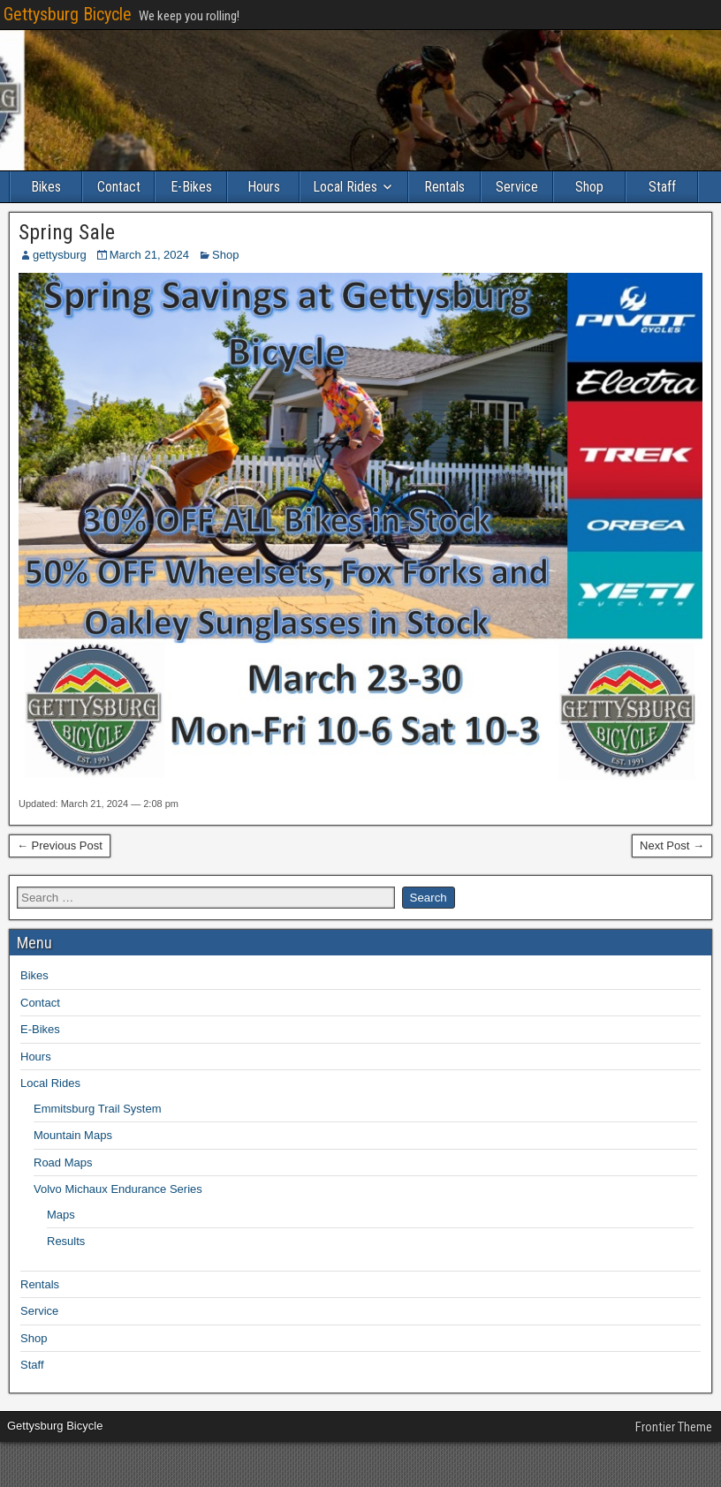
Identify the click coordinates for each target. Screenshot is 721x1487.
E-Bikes (191, 186)
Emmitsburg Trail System (97, 1108)
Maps (61, 1214)
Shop (589, 186)
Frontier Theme (673, 1427)
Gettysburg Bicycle (68, 14)
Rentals (444, 186)
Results (66, 1241)
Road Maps (63, 1162)
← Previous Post (59, 845)
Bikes (46, 186)
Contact (118, 186)
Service (517, 186)
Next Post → (672, 845)
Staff (662, 186)
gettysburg (60, 254)
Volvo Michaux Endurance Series (118, 1189)
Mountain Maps (73, 1135)
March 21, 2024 (149, 254)
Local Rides (345, 186)
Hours (263, 186)
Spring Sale (67, 232)
